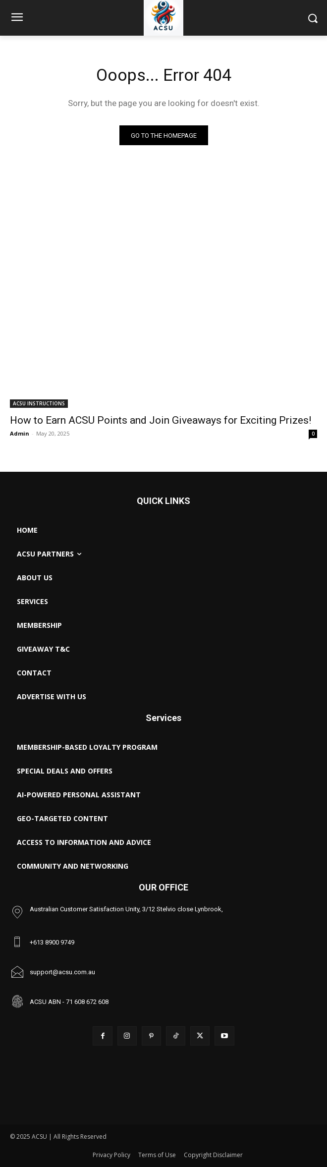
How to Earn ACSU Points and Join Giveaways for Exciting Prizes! (160, 420)
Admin (19, 433)
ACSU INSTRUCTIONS (39, 403)
